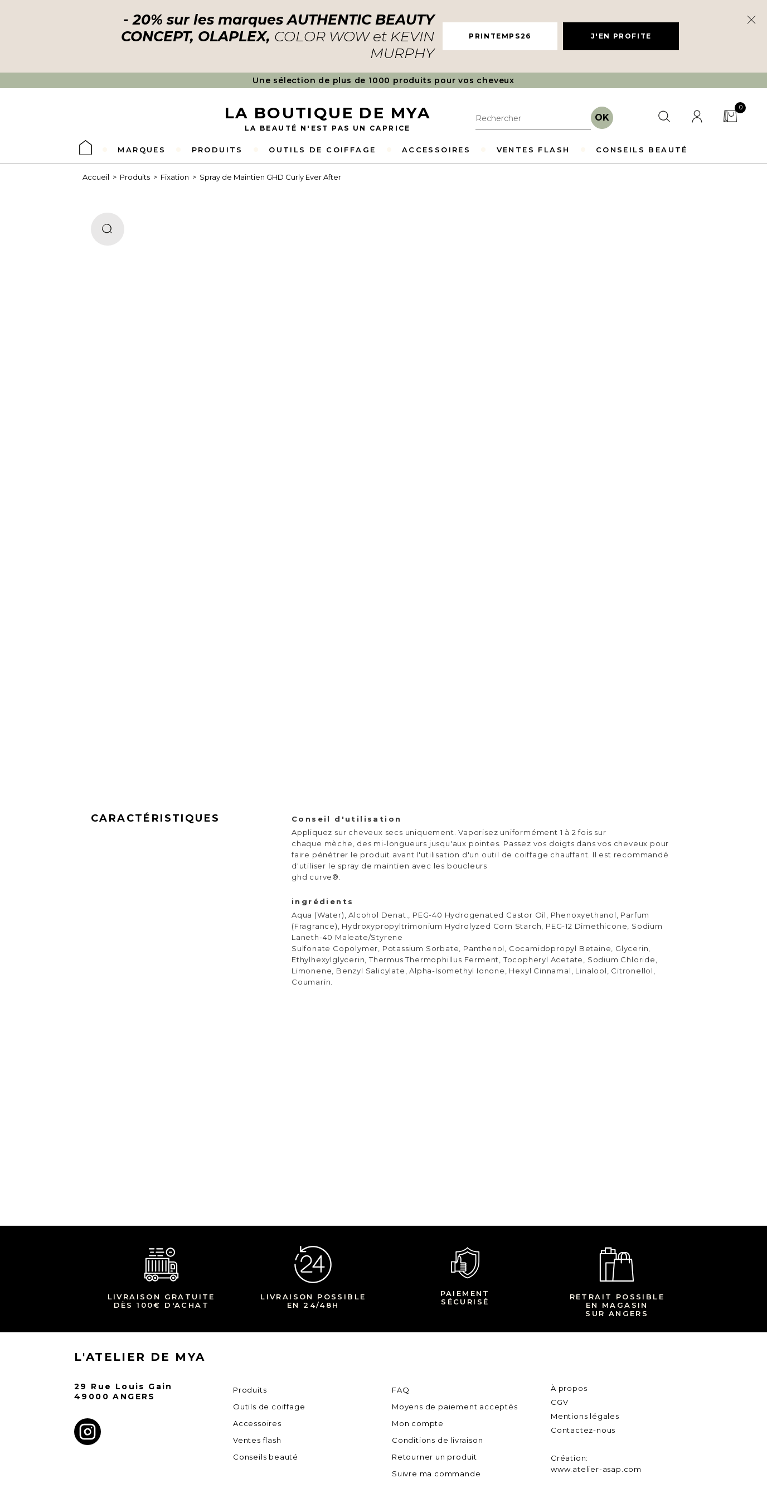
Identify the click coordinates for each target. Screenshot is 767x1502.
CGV (559, 1402)
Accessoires (257, 1423)
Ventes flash (257, 1440)
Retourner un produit (434, 1456)
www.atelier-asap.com (596, 1469)
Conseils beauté (265, 1456)
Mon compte (418, 1423)
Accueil (95, 176)
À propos (569, 1388)
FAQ (400, 1389)
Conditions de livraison (437, 1440)
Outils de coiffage (269, 1406)
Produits (135, 176)
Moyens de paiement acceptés (455, 1406)
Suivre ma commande (436, 1473)
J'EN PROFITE (621, 36)
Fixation (175, 176)
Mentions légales (585, 1416)
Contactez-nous (583, 1430)
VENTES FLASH (533, 149)
